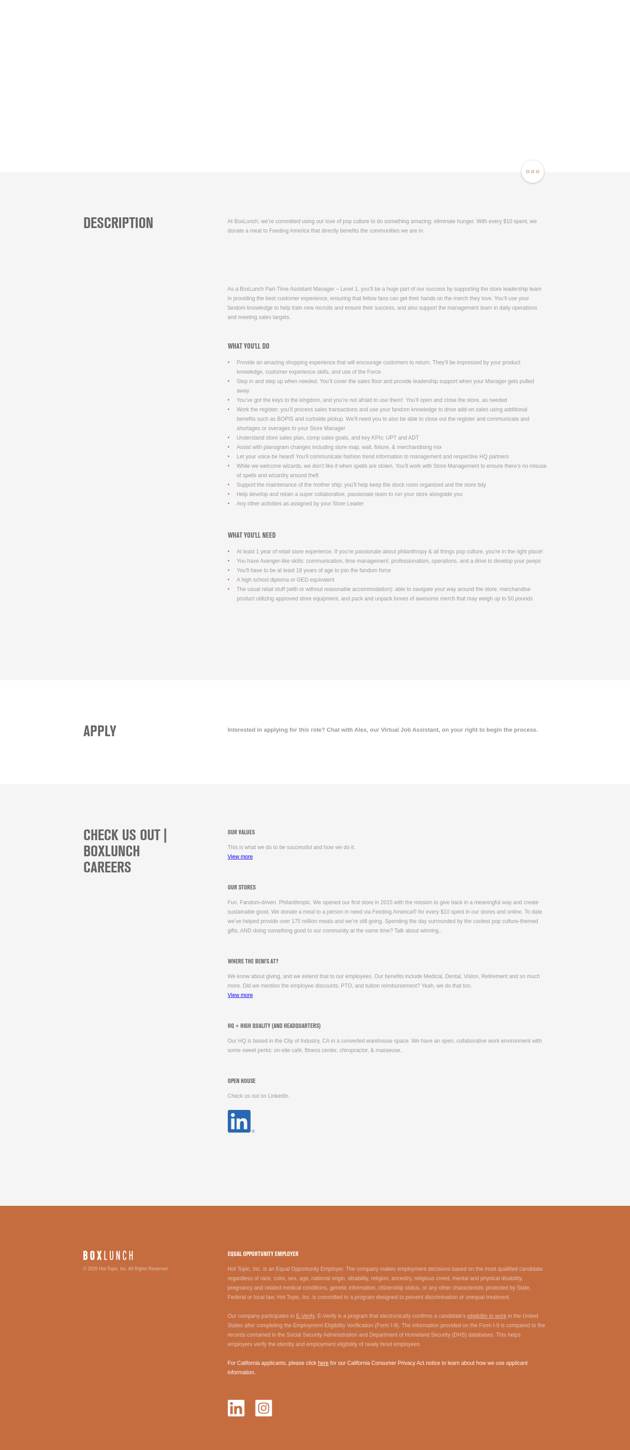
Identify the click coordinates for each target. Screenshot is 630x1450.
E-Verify (305, 1316)
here (323, 1363)
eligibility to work (486, 1316)
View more (240, 857)
